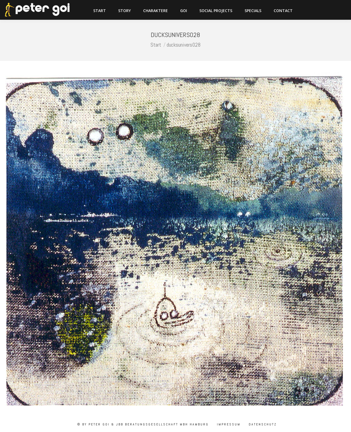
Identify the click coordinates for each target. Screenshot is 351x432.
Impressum (227, 424)
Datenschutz (262, 424)
